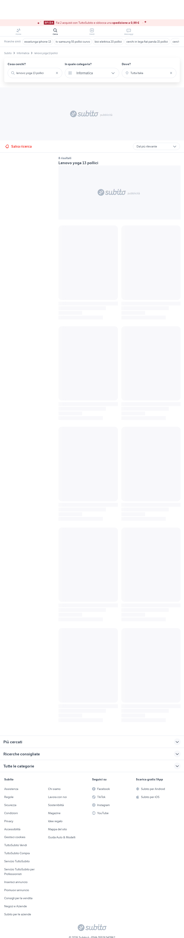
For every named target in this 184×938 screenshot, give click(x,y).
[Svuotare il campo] (57, 73)
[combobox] (35, 73)
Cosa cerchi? (17, 64)
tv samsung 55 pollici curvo (73, 41)
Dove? (126, 64)
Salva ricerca (18, 146)
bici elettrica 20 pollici (108, 41)
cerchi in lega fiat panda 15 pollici (147, 41)
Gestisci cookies (14, 837)
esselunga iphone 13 (37, 41)
